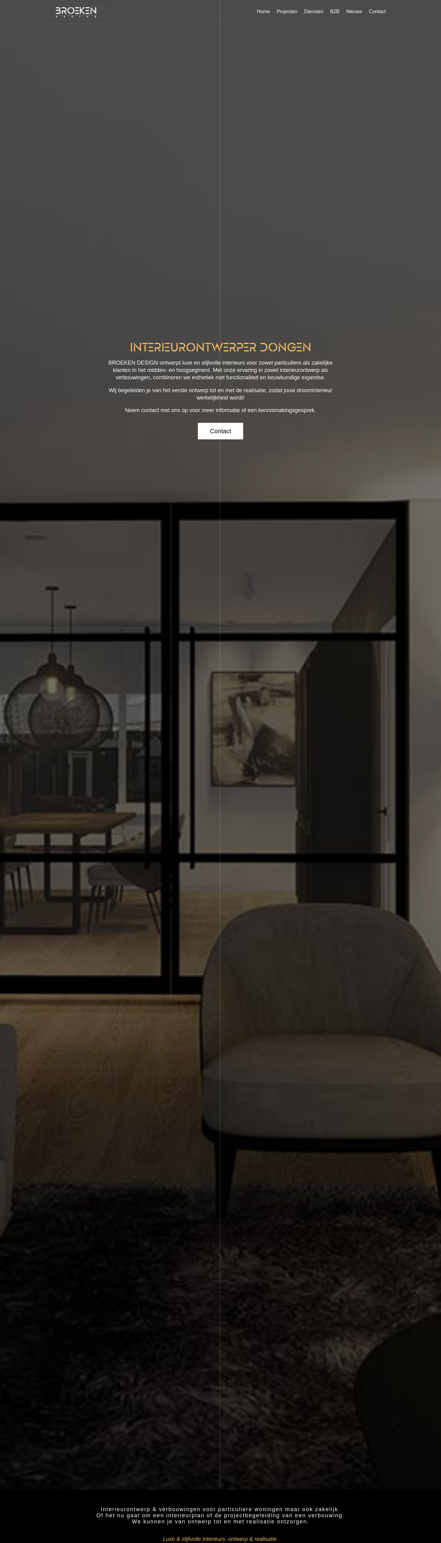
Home (263, 11)
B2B (334, 11)
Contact (377, 11)
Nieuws (354, 11)
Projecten (287, 11)
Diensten (313, 11)
